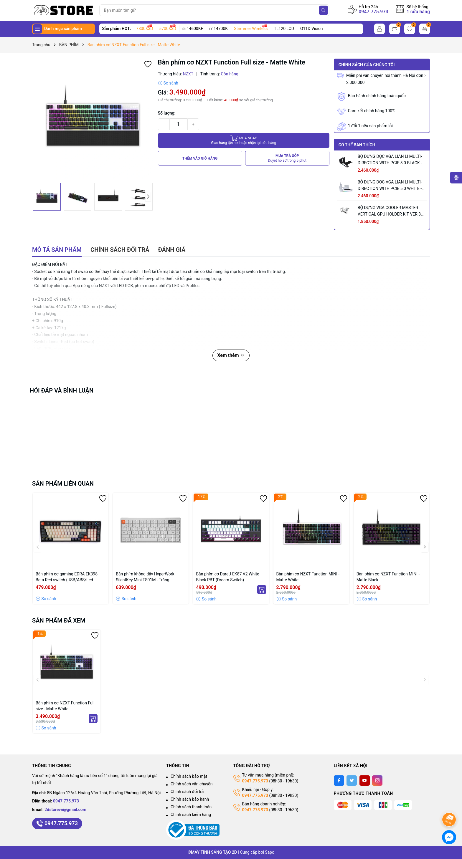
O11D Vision (311, 28)
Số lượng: (167, 113)
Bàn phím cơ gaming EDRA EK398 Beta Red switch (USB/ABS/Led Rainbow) (67, 577)
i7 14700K (218, 28)
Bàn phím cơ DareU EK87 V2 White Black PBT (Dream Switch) (227, 577)
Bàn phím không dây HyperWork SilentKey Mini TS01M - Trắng (145, 577)
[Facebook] (339, 780)
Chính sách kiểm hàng (191, 814)
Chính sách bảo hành (190, 799)
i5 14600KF (192, 28)
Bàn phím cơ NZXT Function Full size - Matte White (65, 706)
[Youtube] (364, 780)
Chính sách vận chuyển (192, 784)
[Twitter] (351, 780)
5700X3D (167, 28)
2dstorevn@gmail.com (65, 809)
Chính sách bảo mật (189, 776)
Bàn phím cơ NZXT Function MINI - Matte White (308, 577)
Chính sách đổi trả (187, 791)
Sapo (269, 852)
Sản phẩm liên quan (63, 483)
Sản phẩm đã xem (58, 620)
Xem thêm (231, 355)
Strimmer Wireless (251, 28)
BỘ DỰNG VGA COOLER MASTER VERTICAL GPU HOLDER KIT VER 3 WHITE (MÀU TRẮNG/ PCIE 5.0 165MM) (389, 211)
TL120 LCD (284, 28)
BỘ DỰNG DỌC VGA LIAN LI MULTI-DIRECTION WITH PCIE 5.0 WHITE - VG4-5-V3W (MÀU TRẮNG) (390, 186)
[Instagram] (377, 780)
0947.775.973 (373, 11)
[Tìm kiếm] (323, 10)
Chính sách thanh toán (191, 807)
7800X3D (144, 28)
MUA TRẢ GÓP (287, 158)
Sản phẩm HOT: (116, 28)
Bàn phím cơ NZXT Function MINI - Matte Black (388, 577)
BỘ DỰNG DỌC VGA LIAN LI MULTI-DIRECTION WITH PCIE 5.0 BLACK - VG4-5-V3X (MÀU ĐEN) (390, 160)
